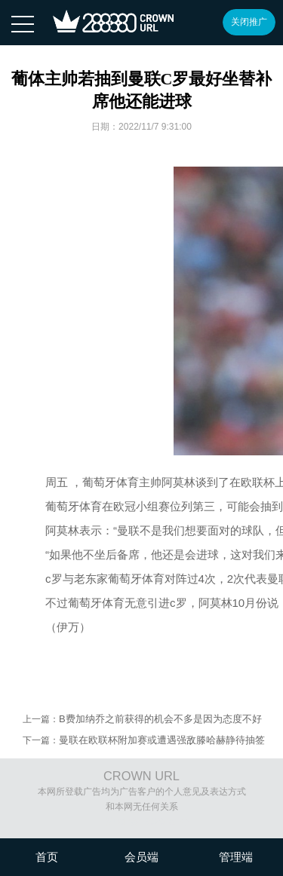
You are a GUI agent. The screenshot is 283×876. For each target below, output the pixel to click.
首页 (46, 856)
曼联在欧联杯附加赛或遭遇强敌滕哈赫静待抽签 (162, 740)
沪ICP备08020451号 (147, 821)
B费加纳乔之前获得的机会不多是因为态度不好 (160, 718)
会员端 (141, 856)
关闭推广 (249, 22)
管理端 (236, 856)
